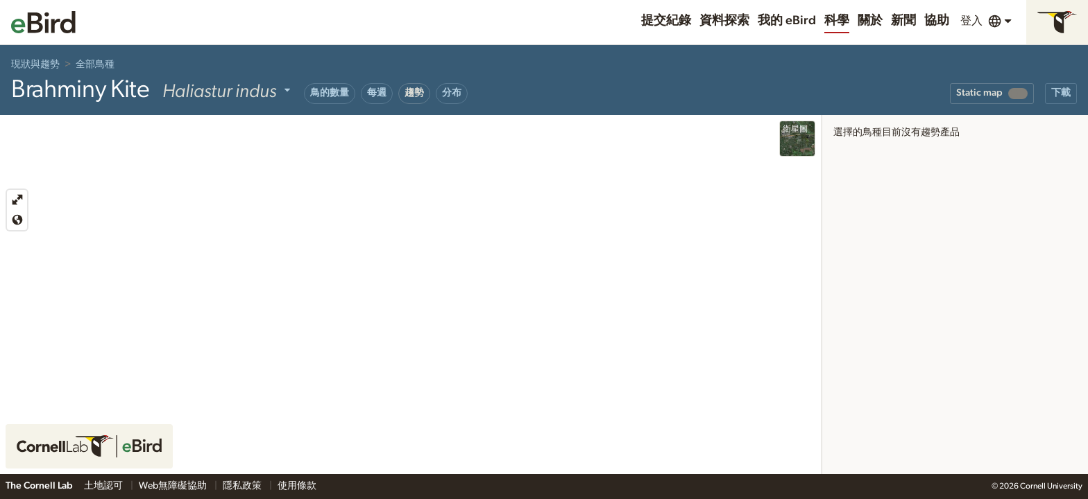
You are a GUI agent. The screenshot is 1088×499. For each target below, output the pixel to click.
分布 (451, 93)
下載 (1061, 93)
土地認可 (104, 486)
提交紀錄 (666, 21)
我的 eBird (787, 21)
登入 (971, 20)
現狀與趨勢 (35, 64)
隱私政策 (243, 486)
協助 (936, 21)
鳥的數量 (329, 93)
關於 (870, 21)
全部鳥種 (95, 64)
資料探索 (724, 21)
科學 (836, 21)
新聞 (903, 21)
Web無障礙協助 (174, 486)
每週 (376, 93)
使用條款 (297, 486)
